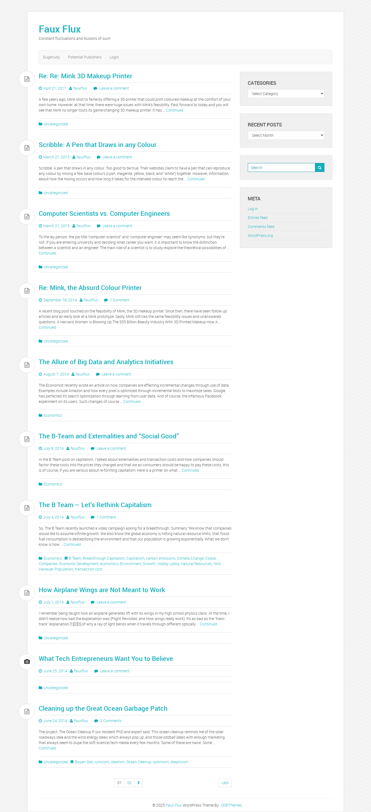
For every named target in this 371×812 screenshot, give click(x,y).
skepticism (179, 761)
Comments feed (261, 226)
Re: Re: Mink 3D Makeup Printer (85, 75)
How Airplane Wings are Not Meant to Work (102, 589)
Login (114, 57)
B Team (75, 558)
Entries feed (258, 217)
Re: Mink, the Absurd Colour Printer (90, 287)
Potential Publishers (85, 57)
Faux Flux (60, 28)
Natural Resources (196, 563)
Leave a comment (114, 88)
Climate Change (190, 558)
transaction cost (88, 569)
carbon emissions (160, 558)
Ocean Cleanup (138, 761)
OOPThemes (231, 805)
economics (109, 563)
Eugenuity (51, 57)
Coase (210, 558)
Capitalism (135, 558)
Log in (253, 208)
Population (64, 569)
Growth (149, 563)
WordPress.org (260, 235)
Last (225, 782)
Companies (48, 563)
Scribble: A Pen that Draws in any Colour (98, 144)
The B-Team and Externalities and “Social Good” (109, 436)
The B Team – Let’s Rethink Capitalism (95, 504)
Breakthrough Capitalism (104, 558)
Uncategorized (56, 123)
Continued (174, 110)
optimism (161, 761)
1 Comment (119, 299)
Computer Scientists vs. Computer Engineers (104, 213)
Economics (53, 415)
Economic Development (79, 563)
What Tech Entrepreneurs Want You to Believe (106, 658)
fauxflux (80, 88)
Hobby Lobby (168, 563)
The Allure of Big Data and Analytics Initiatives (106, 361)
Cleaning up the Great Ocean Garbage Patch (103, 708)
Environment (130, 563)
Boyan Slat (84, 761)
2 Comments (110, 720)
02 (129, 782)
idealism (118, 761)
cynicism (102, 761)
